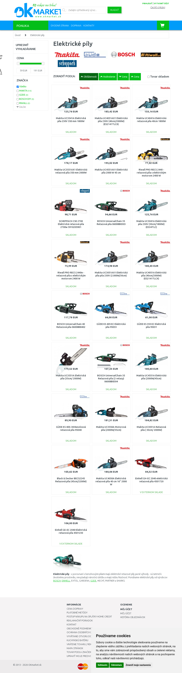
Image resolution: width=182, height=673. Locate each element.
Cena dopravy (75, 608)
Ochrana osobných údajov (83, 632)
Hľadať (114, 10)
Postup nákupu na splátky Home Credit (89, 616)
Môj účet (125, 613)
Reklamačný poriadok (80, 620)
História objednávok (132, 617)
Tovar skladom (159, 76)
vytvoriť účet (161, 3)
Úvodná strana (60, 25)
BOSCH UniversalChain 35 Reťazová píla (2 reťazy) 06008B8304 (111, 378)
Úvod (17, 35)
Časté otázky (157, 7)
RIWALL (24, 103)
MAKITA (25, 90)
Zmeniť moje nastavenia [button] (138, 665)
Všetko (22, 86)
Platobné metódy (77, 612)
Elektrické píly (37, 35)
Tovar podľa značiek (79, 652)
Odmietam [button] (116, 665)
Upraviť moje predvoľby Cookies (86, 656)
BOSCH (57, 580)
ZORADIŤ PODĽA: (64, 76)
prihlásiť (147, 3)
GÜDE (93, 580)
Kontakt (71, 624)
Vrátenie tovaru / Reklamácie (84, 644)
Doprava (76, 25)
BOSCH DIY (26, 99)
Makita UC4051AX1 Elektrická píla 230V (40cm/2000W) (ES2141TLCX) (111, 121)
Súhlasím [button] (103, 665)
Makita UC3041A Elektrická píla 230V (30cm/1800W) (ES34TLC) (151, 224)
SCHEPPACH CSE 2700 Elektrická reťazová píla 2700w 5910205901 (71, 224)
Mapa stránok (75, 648)
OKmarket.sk (34, 665)
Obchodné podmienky (79, 628)
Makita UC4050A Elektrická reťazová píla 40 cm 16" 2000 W (111, 481)
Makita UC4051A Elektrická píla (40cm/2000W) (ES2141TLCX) (151, 275)
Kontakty (88, 25)
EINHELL (66, 580)
